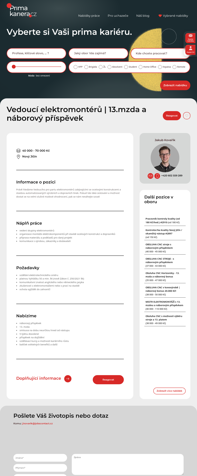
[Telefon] (157, 176)
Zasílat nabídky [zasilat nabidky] (190, 38)
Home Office (149, 66)
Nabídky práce (89, 10)
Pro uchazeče (118, 10)
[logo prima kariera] (22, 10)
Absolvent (117, 66)
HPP (80, 66)
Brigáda (93, 66)
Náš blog (142, 10)
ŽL (104, 66)
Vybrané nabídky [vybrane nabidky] (172, 10)
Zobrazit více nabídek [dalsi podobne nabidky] (169, 390)
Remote (181, 66)
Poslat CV (190, 49)
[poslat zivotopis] (150, 176)
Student (133, 66)
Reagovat (172, 115)
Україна (167, 66)
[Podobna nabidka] (164, 233)
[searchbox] (39, 53)
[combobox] (36, 53)
